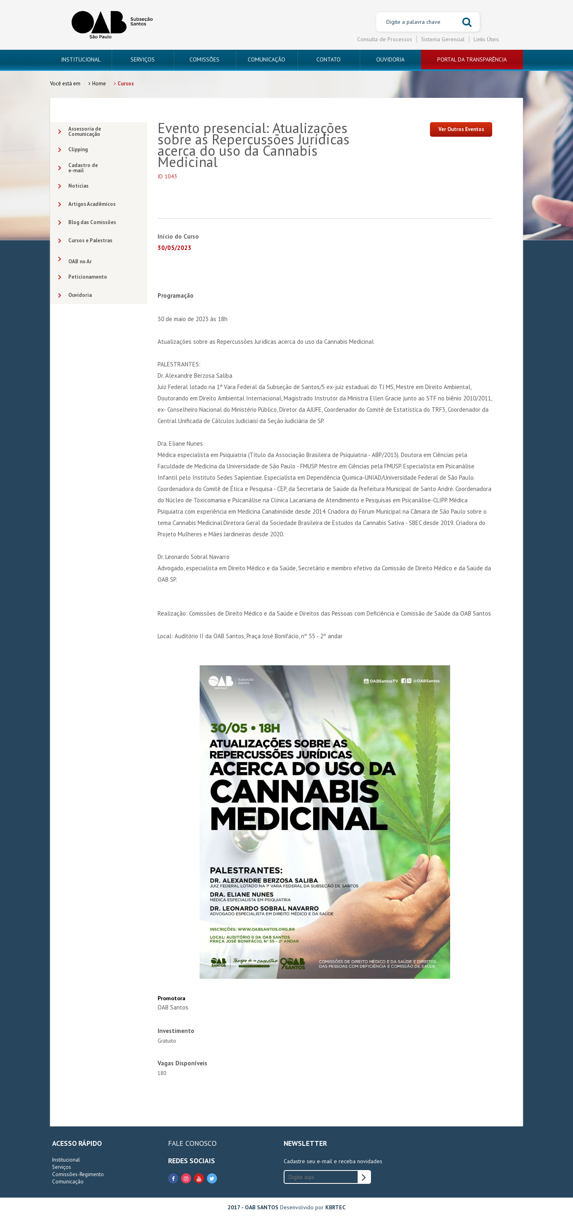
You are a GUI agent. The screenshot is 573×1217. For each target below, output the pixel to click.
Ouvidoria (75, 295)
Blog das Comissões (87, 222)
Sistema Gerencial (443, 39)
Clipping (73, 150)
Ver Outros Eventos (461, 129)
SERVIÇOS (143, 59)
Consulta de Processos (384, 39)
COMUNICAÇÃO (266, 59)
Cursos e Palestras (85, 241)
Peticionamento (82, 277)
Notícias (73, 186)
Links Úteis (486, 39)
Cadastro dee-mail (78, 168)
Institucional (66, 1159)
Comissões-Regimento (78, 1174)
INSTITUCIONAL (81, 59)
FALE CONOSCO (192, 1143)
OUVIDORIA (390, 59)
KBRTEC (335, 1207)
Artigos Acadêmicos (87, 204)
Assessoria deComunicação (79, 131)
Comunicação (68, 1181)
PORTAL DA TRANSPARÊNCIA (472, 59)
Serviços (61, 1167)
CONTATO (328, 59)
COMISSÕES (204, 59)
